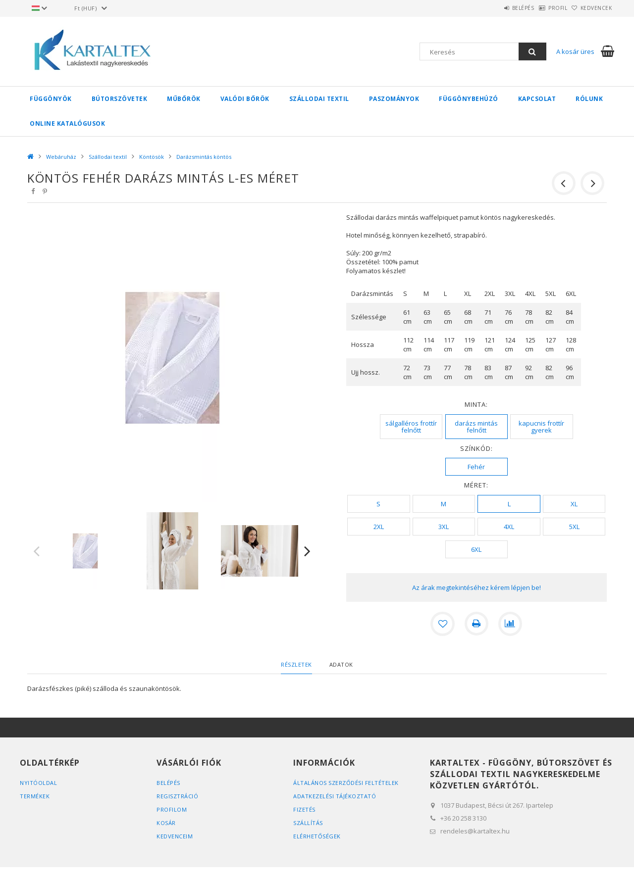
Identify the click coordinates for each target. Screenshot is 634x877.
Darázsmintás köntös (203, 156)
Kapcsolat (537, 99)
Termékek (35, 796)
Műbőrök (184, 99)
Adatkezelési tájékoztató (334, 796)
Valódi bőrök (244, 99)
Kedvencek (591, 7)
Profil (542, 7)
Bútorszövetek (120, 99)
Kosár (166, 823)
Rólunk (589, 99)
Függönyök (51, 99)
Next (308, 551)
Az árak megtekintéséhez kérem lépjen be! (476, 587)
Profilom (172, 809)
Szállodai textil (319, 99)
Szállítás (308, 823)
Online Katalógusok (67, 123)
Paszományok (394, 99)
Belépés (497, 7)
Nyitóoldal (38, 782)
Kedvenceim (175, 836)
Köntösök (151, 156)
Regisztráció (177, 796)
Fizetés (304, 809)
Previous (37, 551)
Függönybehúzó (468, 99)
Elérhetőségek (317, 836)
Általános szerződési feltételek (346, 782)
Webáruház (61, 156)
